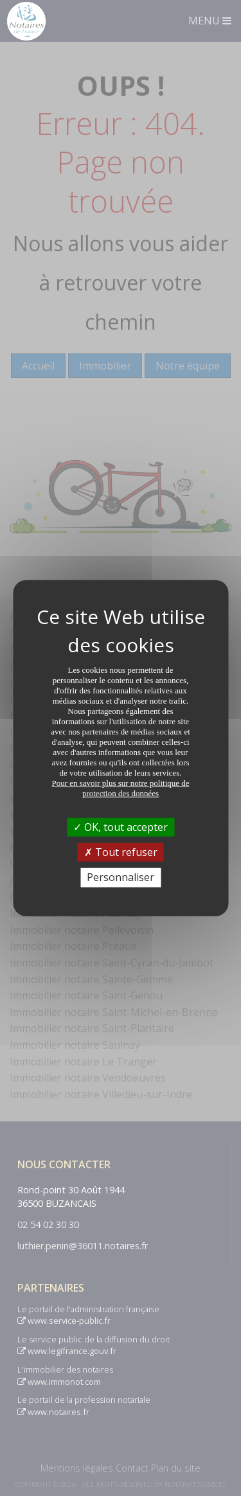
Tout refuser (120, 852)
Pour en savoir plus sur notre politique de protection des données (120, 788)
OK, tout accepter (120, 827)
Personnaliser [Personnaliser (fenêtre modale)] (120, 877)
